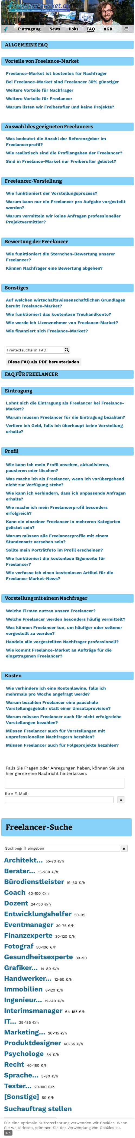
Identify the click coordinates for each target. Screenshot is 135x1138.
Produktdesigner (43, 1044)
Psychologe (31, 1054)
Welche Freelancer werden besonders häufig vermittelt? (65, 619)
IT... (21, 1022)
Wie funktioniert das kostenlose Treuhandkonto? (58, 314)
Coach (26, 894)
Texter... (29, 1087)
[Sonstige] (29, 1097)
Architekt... (34, 862)
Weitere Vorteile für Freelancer (39, 98)
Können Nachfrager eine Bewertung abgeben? (54, 268)
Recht (25, 1065)
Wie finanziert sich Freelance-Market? (47, 330)
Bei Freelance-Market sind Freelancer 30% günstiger (62, 82)
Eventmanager (39, 926)
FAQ (91, 29)
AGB (108, 29)
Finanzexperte (39, 937)
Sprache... (31, 1076)
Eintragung (29, 29)
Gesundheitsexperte (45, 958)
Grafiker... (31, 969)
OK (8, 1133)
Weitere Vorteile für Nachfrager (39, 90)
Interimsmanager (44, 1012)
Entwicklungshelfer (44, 915)
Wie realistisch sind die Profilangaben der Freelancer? (64, 153)
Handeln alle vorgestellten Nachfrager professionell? (62, 641)
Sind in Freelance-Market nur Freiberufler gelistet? (61, 161)
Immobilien (33, 990)
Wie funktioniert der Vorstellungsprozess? (51, 193)
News (54, 29)
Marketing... (35, 1033)
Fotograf (30, 947)
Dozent (27, 904)
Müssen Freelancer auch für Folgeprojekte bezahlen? (62, 745)
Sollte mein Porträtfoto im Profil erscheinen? (54, 550)
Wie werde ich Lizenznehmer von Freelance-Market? (62, 322)
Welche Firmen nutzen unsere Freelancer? (50, 610)
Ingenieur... (34, 1001)
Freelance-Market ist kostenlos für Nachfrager (56, 73)
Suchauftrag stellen (38, 1108)
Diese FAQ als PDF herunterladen (43, 361)
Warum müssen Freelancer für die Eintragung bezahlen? (65, 417)
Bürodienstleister (44, 883)
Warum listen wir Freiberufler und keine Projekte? (60, 107)
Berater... (31, 872)
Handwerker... (38, 979)
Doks (74, 29)
